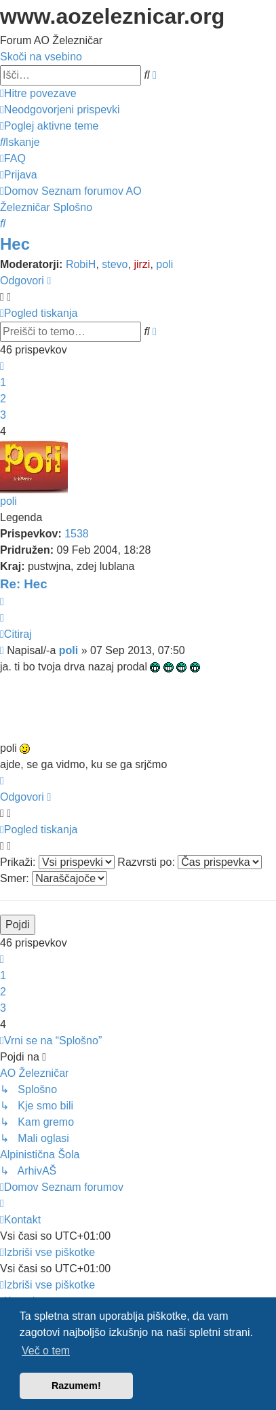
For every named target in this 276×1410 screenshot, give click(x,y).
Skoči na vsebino (41, 56)
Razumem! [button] (76, 1385)
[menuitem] (60, 109)
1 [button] (3, 382)
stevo (114, 264)
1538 (76, 533)
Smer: (53, 878)
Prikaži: (57, 862)
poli (164, 264)
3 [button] (3, 415)
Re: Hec (23, 584)
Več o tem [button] (46, 1350)
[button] (2, 366)
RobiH (81, 264)
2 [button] (3, 398)
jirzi (142, 264)
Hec (15, 244)
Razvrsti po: (189, 862)
